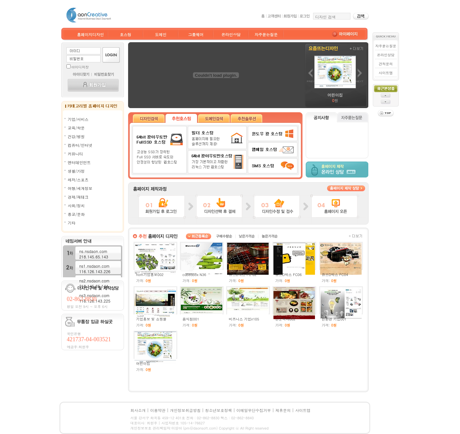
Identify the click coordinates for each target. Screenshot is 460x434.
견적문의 (386, 63)
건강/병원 (76, 136)
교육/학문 (76, 127)
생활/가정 (76, 171)
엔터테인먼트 (79, 162)
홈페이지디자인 (90, 34)
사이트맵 (386, 72)
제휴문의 (283, 410)
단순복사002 (285, 319)
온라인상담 (231, 34)
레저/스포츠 (78, 179)
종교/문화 (76, 214)
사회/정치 (76, 205)
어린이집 (143, 363)
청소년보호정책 (218, 410)
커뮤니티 (75, 153)
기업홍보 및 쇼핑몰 (151, 319)
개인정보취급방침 (185, 410)
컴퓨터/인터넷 (80, 145)
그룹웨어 (195, 34)
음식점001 (190, 319)
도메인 (160, 34)
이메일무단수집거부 (253, 410)
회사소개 (138, 410)
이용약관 (157, 410)
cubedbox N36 (194, 274)
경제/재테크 (78, 197)
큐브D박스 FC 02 (243, 274)
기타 (71, 222)
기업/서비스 (78, 119)
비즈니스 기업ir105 (244, 319)
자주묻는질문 (266, 34)
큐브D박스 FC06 (288, 274)
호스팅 (125, 34)
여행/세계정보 (80, 188)
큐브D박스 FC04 (335, 274)
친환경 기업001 (334, 319)
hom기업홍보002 (150, 274)
